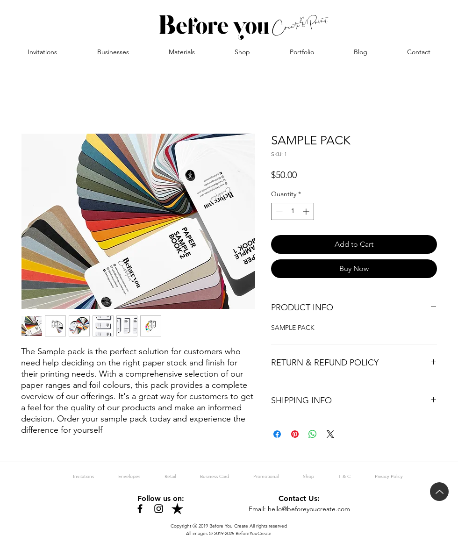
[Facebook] (140, 508)
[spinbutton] (292, 211)
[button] (113, 52)
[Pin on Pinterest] (295, 434)
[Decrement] (278, 211)
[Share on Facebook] (277, 434)
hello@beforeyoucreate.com (309, 509)
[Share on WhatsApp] (312, 434)
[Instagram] (159, 508)
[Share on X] (330, 434)
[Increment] (307, 211)
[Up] (439, 491)
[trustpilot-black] (177, 508)
